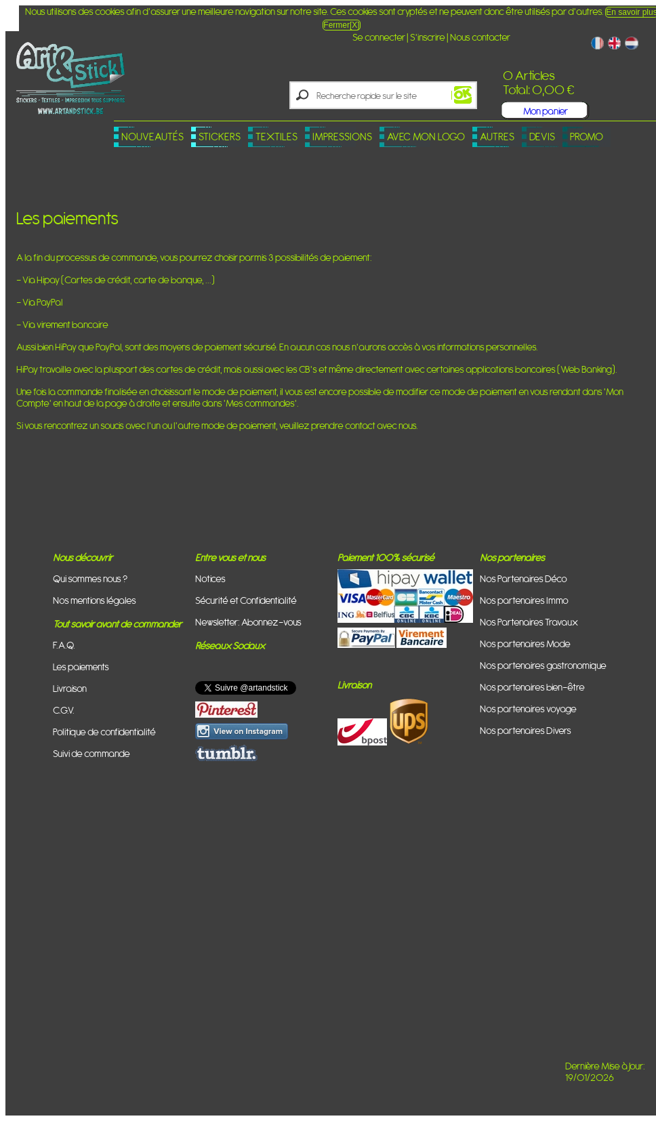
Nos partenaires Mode (525, 643)
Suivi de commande (91, 753)
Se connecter (378, 37)
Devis (542, 136)
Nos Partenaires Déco (523, 578)
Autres (497, 136)
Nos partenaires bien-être (532, 687)
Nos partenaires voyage (528, 708)
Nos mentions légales (94, 600)
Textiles (276, 136)
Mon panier (545, 111)
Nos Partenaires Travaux (529, 622)
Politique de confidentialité (104, 731)
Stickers (220, 136)
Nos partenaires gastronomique (543, 665)
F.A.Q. (64, 645)
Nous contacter (480, 37)
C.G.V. (64, 710)
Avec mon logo (426, 136)
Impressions (342, 136)
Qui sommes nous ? (90, 578)
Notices (210, 578)
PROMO (586, 136)
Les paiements (81, 666)
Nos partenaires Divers (525, 730)
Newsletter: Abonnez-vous (248, 622)
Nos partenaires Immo (524, 600)
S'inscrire (427, 37)
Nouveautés (152, 136)
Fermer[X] (341, 25)
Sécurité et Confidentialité (246, 600)
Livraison (70, 688)
